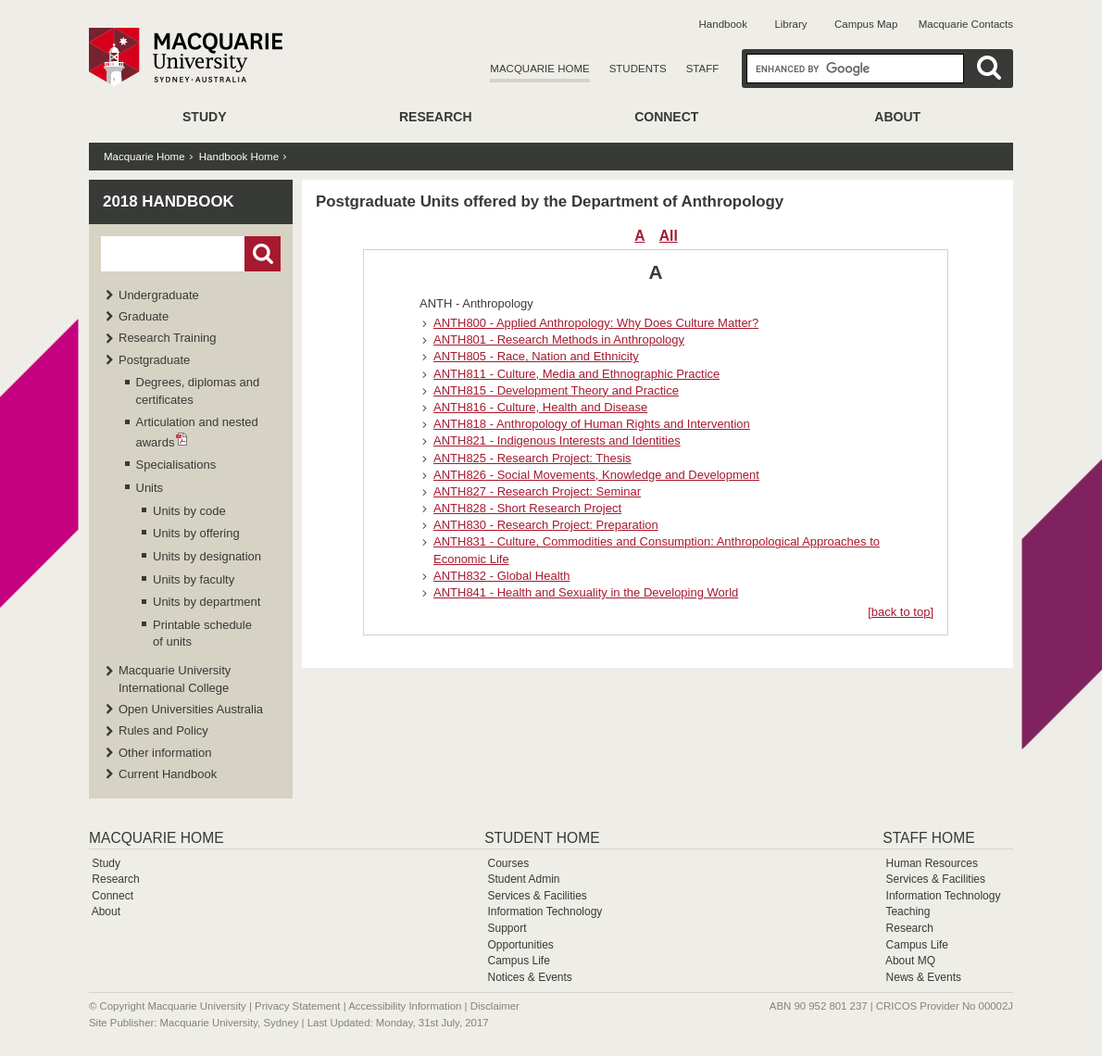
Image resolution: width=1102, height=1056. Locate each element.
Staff (703, 68)
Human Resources (932, 863)
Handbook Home (239, 156)
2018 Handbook (168, 201)
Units (150, 488)
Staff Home (928, 838)
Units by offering (196, 533)
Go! (262, 253)
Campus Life (518, 960)
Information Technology (544, 911)
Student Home (541, 838)
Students (638, 68)
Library (790, 24)
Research (435, 116)
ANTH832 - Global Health (501, 576)
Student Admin (523, 879)
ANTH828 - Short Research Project (527, 508)
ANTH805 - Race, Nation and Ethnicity (536, 356)
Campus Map (865, 24)
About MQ (910, 960)
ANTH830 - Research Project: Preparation (545, 525)
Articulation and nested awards (197, 431)
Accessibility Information (404, 1006)
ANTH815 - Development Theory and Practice (556, 390)
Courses (508, 863)
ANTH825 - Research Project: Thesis (532, 458)
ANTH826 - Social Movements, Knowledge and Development (596, 475)
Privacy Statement (297, 1006)
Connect (666, 116)
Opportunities (520, 944)
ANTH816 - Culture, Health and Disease (540, 407)
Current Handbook (168, 774)
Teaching (907, 911)
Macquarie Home (539, 68)
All (668, 236)
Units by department (206, 602)
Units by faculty (193, 579)
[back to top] (900, 612)
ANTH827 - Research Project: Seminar (537, 491)
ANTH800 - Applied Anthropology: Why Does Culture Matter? (595, 323)
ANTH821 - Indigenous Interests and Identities (557, 440)
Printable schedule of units (202, 633)
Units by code (189, 511)
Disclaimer (495, 1006)
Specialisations (176, 464)
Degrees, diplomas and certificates (198, 390)
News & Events (923, 977)
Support (506, 928)
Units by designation (207, 556)
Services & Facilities (536, 895)
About (897, 116)
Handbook (723, 24)
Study (204, 116)
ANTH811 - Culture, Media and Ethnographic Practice (576, 374)
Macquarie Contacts (966, 24)
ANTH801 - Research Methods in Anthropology (558, 339)
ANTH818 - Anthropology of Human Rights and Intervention (591, 424)
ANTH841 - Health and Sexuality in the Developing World (585, 592)
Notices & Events (529, 977)
